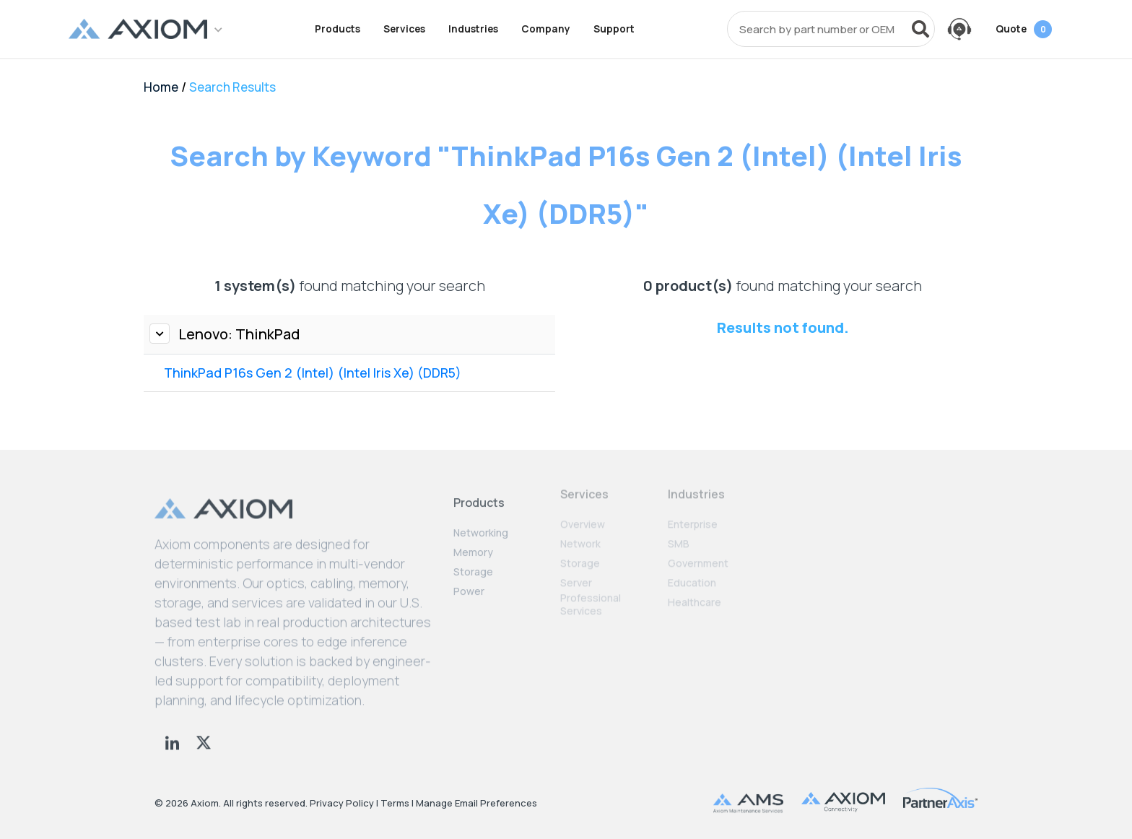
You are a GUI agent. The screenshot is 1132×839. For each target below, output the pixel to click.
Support (614, 28)
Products (337, 28)
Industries (473, 28)
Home (161, 87)
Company (545, 28)
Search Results (232, 87)
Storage (473, 563)
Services (404, 28)
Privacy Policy (342, 802)
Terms (394, 802)
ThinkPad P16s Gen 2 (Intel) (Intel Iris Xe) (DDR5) (312, 372)
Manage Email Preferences (476, 802)
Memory (473, 543)
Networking (480, 524)
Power (468, 582)
